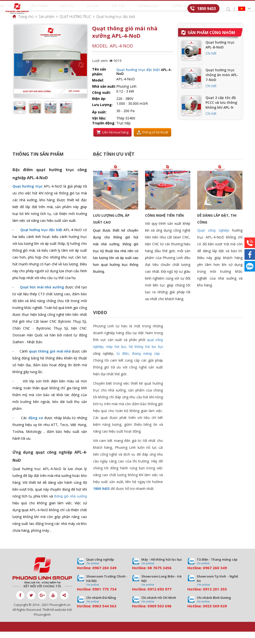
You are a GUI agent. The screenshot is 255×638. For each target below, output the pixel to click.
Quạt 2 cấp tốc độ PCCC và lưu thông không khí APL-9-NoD (221, 111)
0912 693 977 (159, 595)
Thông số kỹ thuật (152, 138)
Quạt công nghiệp (213, 237)
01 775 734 (106, 595)
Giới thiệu (44, 9)
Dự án (100, 9)
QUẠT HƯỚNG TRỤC (75, 23)
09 (94, 595)
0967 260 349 (104, 574)
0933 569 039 (215, 612)
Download (135, 9)
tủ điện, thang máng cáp (138, 360)
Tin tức (115, 9)
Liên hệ (179, 9)
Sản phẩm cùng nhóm (211, 39)
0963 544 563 (104, 612)
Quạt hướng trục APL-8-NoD (220, 51)
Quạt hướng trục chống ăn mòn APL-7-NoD (222, 81)
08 (149, 574)
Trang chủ (26, 23)
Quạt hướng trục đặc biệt (115, 23)
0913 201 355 (215, 595)
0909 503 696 (159, 612)
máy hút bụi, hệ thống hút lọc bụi (134, 353)
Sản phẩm (65, 9)
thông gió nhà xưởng (70, 503)
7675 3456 (162, 574)
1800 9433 (206, 8)
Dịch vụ (84, 9)
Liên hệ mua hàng (112, 138)
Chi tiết (211, 59)
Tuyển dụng (159, 9)
